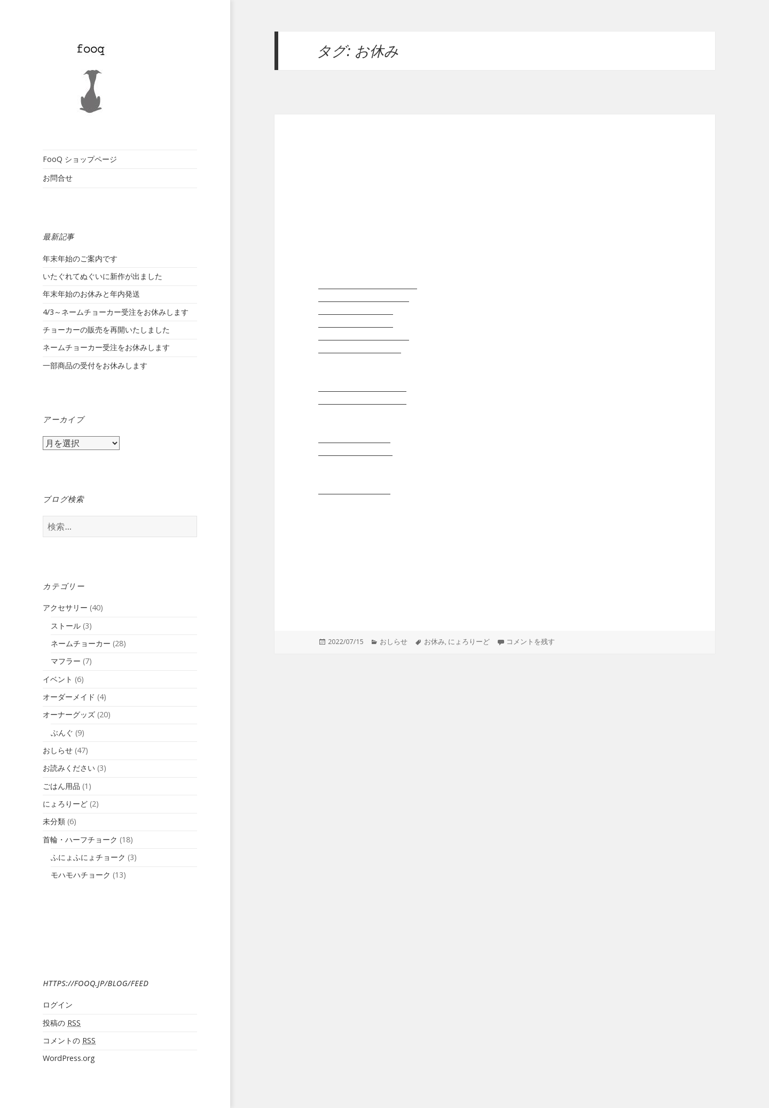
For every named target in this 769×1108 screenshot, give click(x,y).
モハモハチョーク (81, 875)
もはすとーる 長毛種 (355, 451)
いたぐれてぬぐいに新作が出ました (102, 276)
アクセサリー (65, 607)
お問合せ (58, 178)
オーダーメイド (69, 697)
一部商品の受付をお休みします (95, 365)
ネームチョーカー (81, 643)
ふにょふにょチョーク (88, 857)
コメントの (69, 1040)
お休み (434, 641)
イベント (58, 679)
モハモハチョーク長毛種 (362, 400)
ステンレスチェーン (354, 489)
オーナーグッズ (69, 714)
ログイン (58, 1004)
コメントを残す (530, 641)
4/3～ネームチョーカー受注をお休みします (116, 312)
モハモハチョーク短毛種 (362, 387)
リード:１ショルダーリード (367, 284)
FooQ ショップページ (80, 159)
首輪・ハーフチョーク (80, 839)
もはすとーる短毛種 (354, 438)
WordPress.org (69, 1058)
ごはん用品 (61, 786)
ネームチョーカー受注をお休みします (106, 347)
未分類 (54, 821)
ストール (66, 626)
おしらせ (58, 750)
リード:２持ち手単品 (355, 323)
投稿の (62, 1023)
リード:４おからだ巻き (359, 348)
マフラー (66, 661)
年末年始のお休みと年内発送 (91, 294)
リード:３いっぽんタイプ (363, 335)
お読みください (69, 768)
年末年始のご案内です (80, 258)
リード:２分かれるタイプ (363, 297)
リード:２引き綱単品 (355, 310)
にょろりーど (65, 804)
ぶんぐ (62, 732)
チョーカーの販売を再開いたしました (106, 329)
